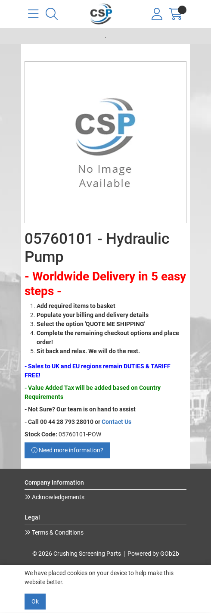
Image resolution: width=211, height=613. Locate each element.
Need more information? (67, 450)
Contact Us (116, 421)
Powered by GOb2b (153, 553)
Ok (35, 601)
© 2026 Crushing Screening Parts (76, 553)
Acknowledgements (57, 497)
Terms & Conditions (57, 532)
